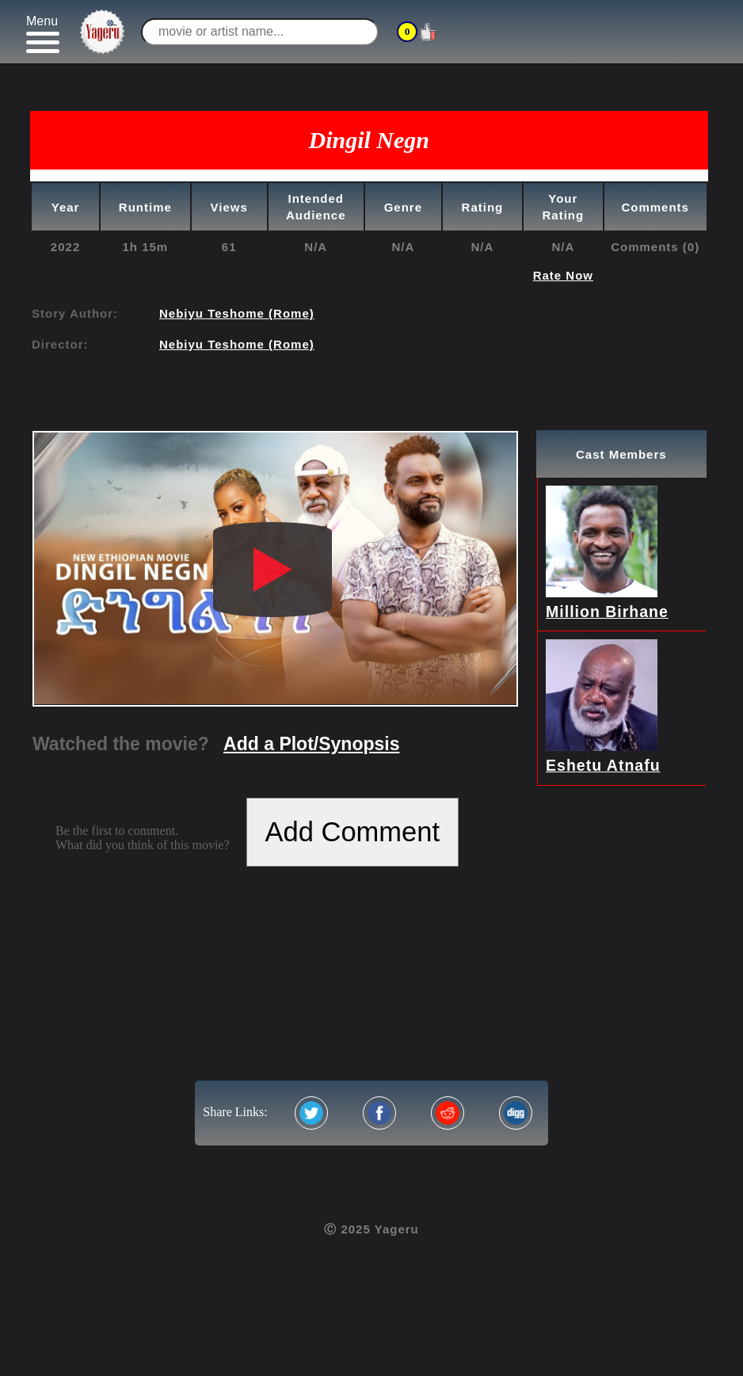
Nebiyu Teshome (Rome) (236, 313)
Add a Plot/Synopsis (311, 744)
